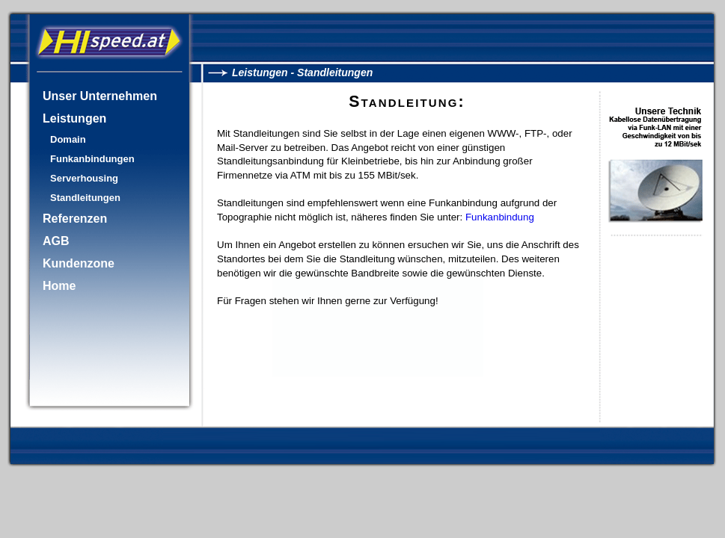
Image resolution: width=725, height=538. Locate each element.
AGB (56, 241)
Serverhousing (84, 178)
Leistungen (74, 118)
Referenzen (75, 218)
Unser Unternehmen (100, 96)
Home (59, 285)
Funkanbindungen (92, 158)
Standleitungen (85, 197)
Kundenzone (78, 263)
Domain (68, 139)
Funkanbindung (499, 217)
